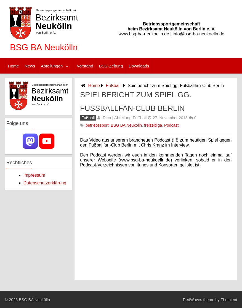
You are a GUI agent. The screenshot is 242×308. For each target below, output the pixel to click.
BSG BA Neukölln (126, 125)
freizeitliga (153, 125)
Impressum (34, 175)
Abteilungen (52, 66)
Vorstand (85, 66)
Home (13, 66)
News (30, 66)
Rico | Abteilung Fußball (125, 117)
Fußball (113, 85)
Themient (228, 299)
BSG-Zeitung (111, 66)
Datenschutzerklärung (45, 183)
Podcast (171, 125)
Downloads (139, 66)
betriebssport (97, 125)
